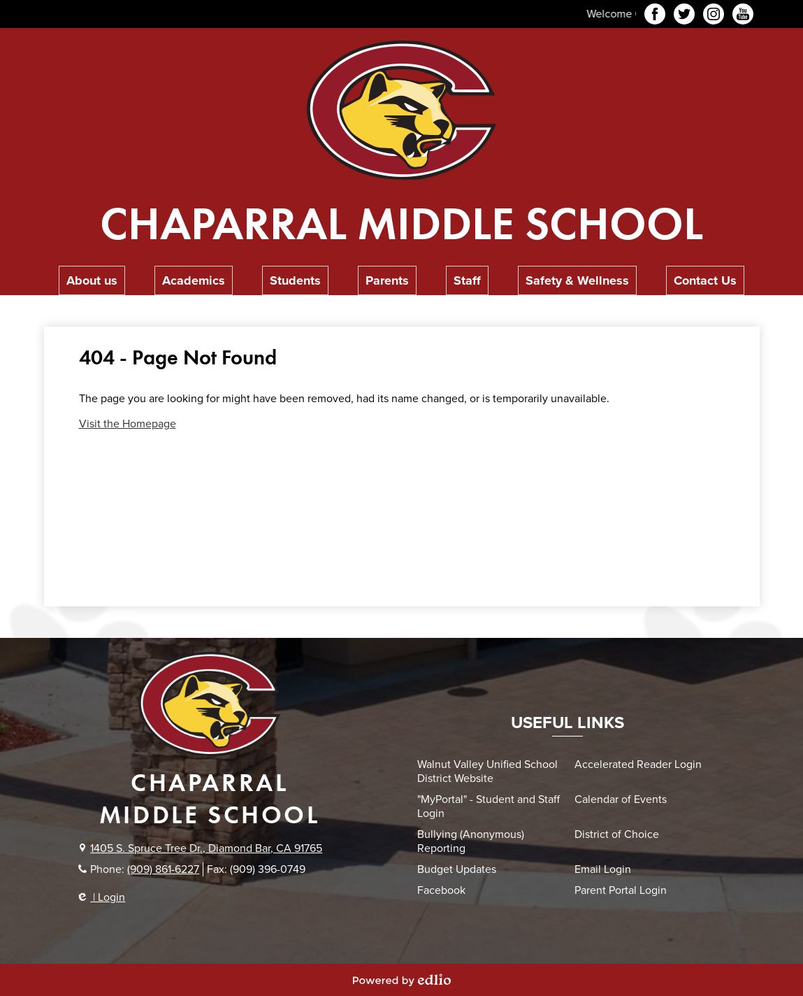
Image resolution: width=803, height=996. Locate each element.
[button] (92, 280)
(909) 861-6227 (163, 869)
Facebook (654, 16)
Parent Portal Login (620, 890)
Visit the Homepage (127, 424)
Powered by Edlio (402, 980)
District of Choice (616, 834)
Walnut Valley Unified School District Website (487, 771)
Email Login (602, 869)
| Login (101, 897)
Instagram (713, 16)
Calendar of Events (620, 799)
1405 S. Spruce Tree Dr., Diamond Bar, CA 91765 (206, 848)
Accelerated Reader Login (638, 764)
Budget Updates (456, 869)
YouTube (742, 16)
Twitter (684, 16)
